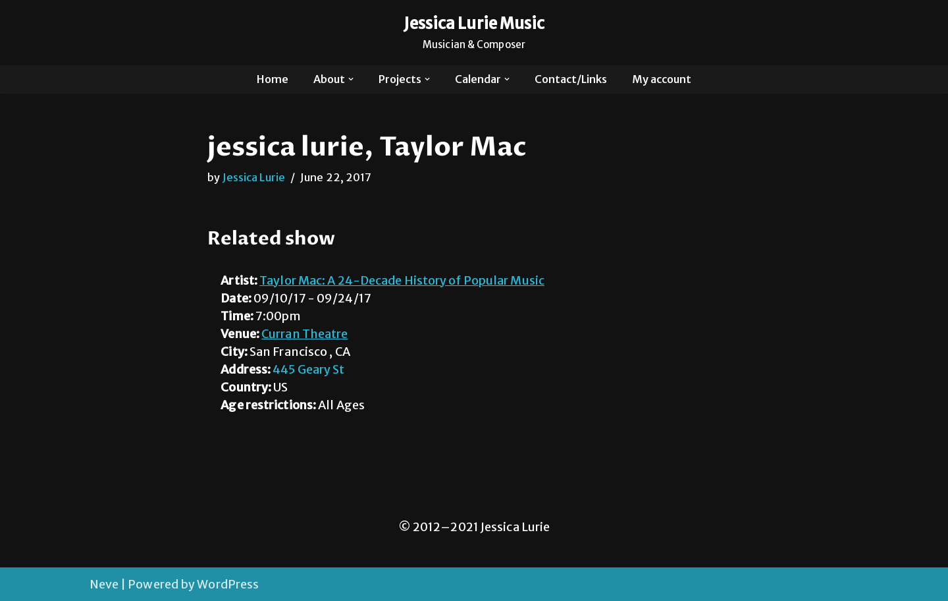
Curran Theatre (304, 333)
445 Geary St (308, 369)
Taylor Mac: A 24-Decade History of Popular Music (401, 280)
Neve (104, 584)
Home (272, 79)
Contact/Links (571, 79)
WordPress (228, 584)
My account (661, 79)
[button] (351, 79)
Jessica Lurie (254, 177)
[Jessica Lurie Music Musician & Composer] (474, 32)
